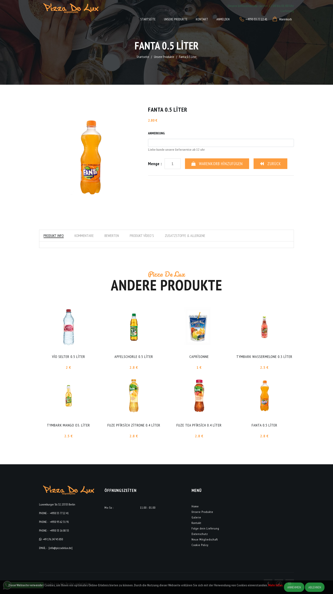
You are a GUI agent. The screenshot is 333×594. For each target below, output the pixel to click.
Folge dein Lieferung (205, 528)
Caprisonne (199, 356)
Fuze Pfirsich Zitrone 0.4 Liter (133, 425)
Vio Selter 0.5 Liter (68, 356)
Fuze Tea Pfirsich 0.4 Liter (199, 425)
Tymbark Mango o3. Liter (68, 425)
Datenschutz (200, 534)
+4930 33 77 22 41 (59, 513)
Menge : (155, 163)
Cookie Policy (200, 545)
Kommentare (84, 235)
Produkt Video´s (142, 235)
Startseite (148, 19)
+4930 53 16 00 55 (59, 530)
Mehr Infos (275, 585)
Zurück (270, 163)
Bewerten (111, 235)
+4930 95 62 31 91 (59, 522)
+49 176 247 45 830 (53, 539)
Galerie (196, 517)
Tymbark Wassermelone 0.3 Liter (264, 356)
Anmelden (223, 19)
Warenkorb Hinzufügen (217, 163)
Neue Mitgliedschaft (205, 539)
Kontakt (202, 19)
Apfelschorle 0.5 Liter (133, 356)
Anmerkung (156, 133)
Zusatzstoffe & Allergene (185, 235)
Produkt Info (54, 235)
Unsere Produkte (176, 19)
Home (195, 506)
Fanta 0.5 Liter (264, 425)
